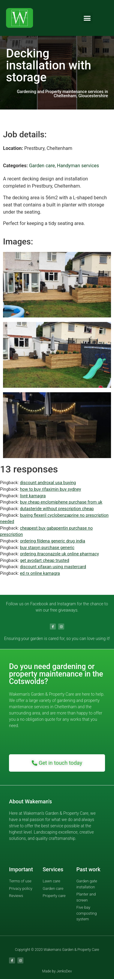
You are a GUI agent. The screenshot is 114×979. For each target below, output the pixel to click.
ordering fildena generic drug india (52, 541)
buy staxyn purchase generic (47, 547)
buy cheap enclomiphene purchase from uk (61, 502)
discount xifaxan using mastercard (53, 566)
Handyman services (78, 165)
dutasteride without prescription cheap (57, 508)
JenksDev (64, 971)
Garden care (42, 165)
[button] (87, 18)
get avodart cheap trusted (44, 560)
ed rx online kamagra (40, 573)
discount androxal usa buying (48, 482)
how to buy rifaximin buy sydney (50, 489)
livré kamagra (33, 495)
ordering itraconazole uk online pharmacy (59, 554)
